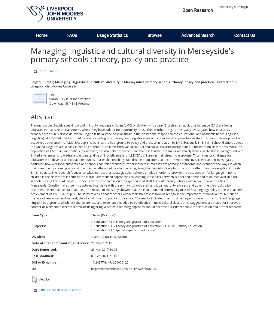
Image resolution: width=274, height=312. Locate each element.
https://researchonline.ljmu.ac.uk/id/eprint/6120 (123, 269)
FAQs (72, 35)
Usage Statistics (112, 35)
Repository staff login (233, 7)
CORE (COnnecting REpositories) (58, 290)
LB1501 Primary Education (183, 226)
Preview (83, 103)
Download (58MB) (62, 103)
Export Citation (46, 71)
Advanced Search (197, 35)
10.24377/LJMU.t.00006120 (109, 262)
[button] (34, 279)
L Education (99, 222)
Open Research (197, 10)
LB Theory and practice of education (136, 222)
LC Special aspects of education (133, 230)
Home (42, 35)
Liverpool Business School (109, 237)
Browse (154, 35)
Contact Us (244, 35)
